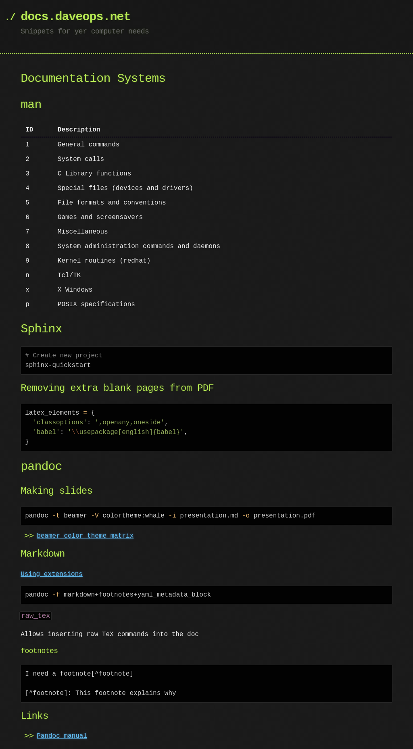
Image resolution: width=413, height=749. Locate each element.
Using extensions (52, 574)
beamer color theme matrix (85, 536)
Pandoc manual (62, 736)
